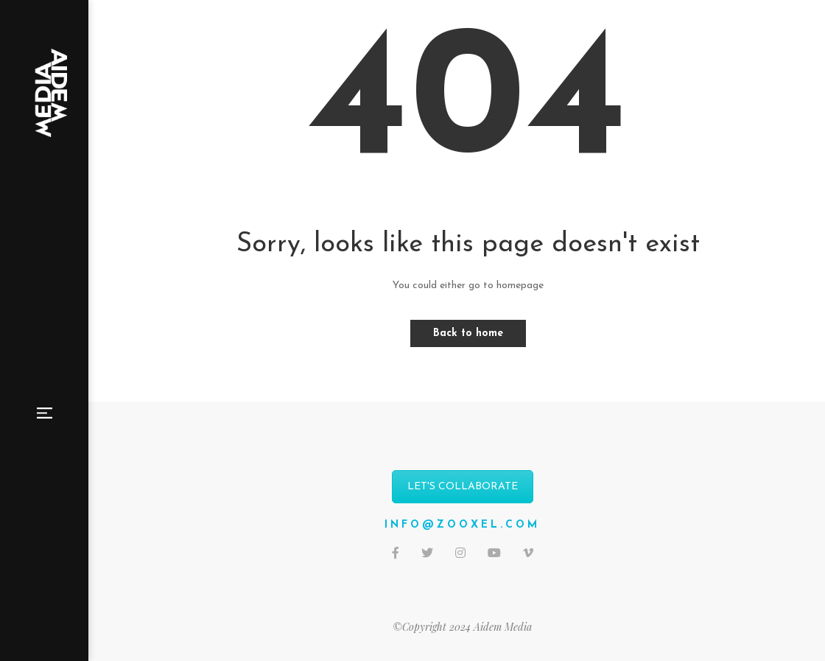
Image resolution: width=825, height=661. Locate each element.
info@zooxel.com (462, 525)
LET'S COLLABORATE (462, 486)
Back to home (468, 333)
